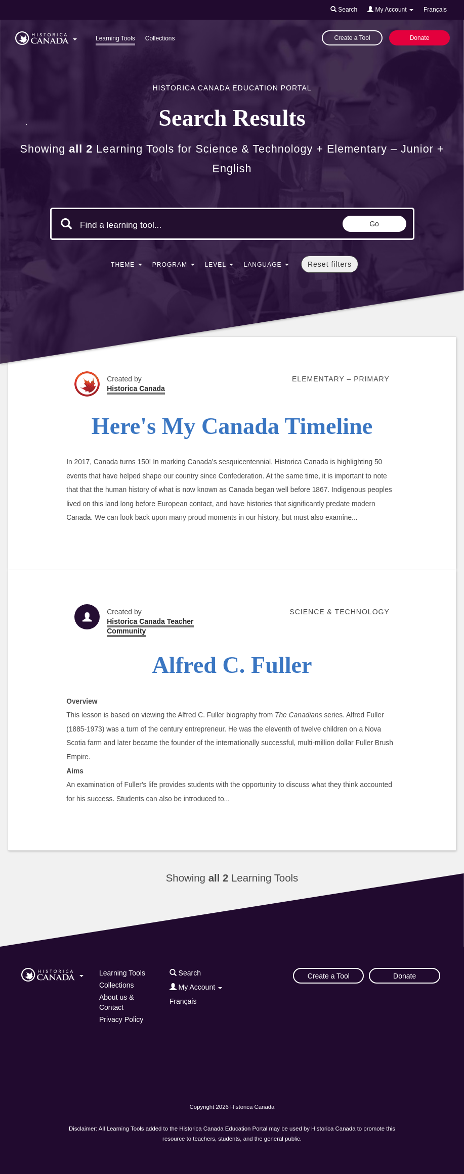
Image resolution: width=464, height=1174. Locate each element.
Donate (420, 37)
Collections (160, 38)
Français (435, 9)
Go (374, 224)
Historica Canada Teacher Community (150, 626)
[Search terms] (165, 225)
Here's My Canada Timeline (232, 426)
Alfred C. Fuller (232, 665)
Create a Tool (352, 37)
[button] (46, 36)
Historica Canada (136, 388)
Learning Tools (115, 38)
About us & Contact (116, 1002)
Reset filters (330, 264)
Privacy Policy (121, 1019)
